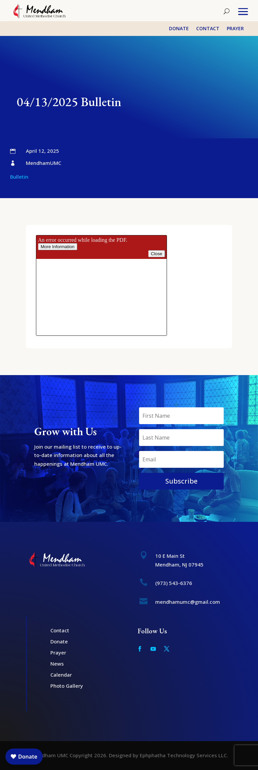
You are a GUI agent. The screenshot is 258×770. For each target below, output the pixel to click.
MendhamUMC (43, 163)
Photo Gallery (66, 685)
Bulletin (19, 176)
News (57, 663)
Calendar (61, 674)
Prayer (235, 29)
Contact (207, 29)
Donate (179, 29)
